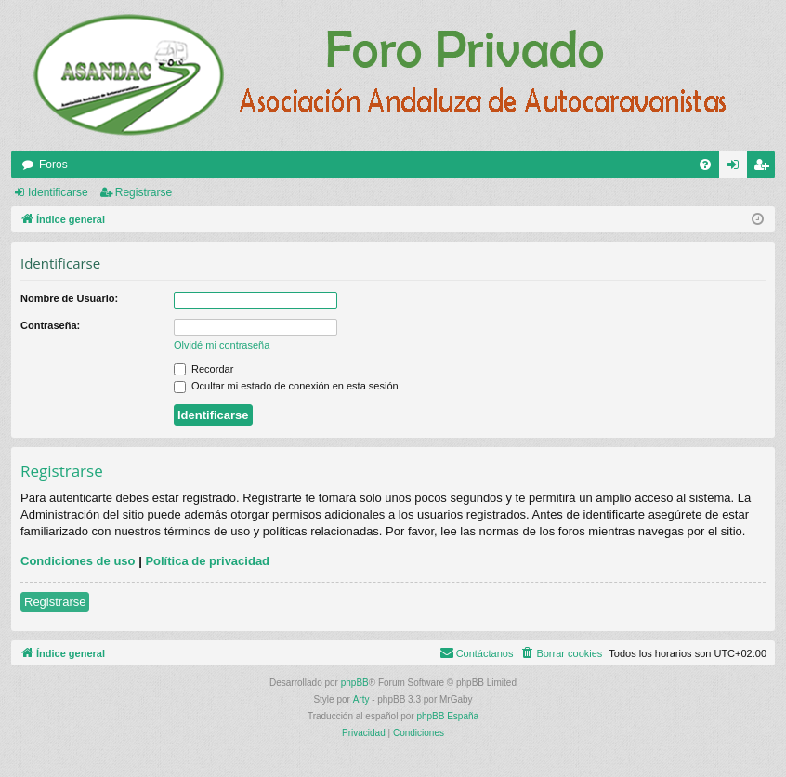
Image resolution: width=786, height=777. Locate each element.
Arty (361, 699)
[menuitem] (705, 164)
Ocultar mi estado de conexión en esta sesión (286, 385)
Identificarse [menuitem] (737, 168)
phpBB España (447, 716)
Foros (53, 164)
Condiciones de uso (78, 561)
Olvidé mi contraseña (221, 344)
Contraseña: (50, 325)
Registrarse (143, 192)
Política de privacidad (207, 561)
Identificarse (58, 192)
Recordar (203, 369)
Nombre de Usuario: (69, 298)
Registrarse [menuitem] (765, 168)
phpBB (355, 683)
